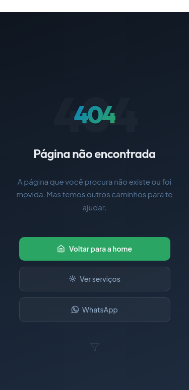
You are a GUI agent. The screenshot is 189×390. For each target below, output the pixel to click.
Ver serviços (94, 278)
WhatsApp (94, 309)
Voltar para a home (94, 248)
